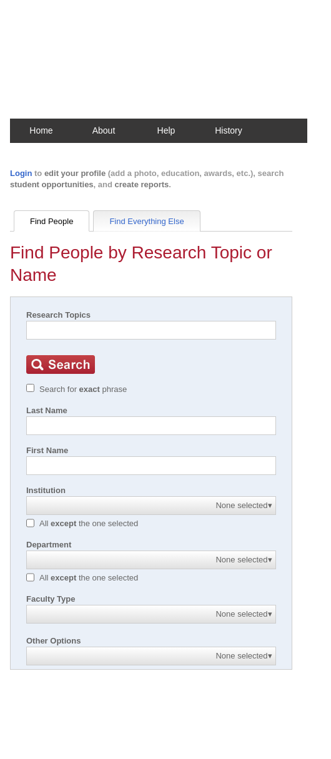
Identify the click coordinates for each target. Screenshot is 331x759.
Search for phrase (83, 389)
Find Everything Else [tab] (146, 221)
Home (40, 130)
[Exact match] (30, 388)
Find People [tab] (51, 221)
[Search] (151, 330)
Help (166, 130)
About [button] (104, 130)
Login (21, 173)
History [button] (228, 130)
